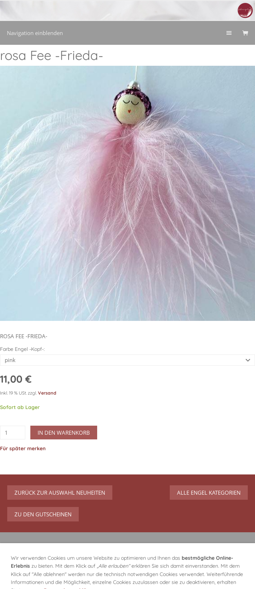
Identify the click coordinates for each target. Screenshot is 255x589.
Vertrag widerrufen (213, 551)
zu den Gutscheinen (43, 514)
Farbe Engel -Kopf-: (22, 349)
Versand (47, 393)
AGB (71, 576)
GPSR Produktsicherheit (36, 567)
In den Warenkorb (64, 432)
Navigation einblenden (35, 32)
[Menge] (12, 432)
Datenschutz (100, 576)
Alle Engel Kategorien (209, 492)
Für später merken (23, 448)
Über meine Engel (95, 567)
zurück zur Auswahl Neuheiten (59, 492)
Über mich (138, 567)
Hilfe (193, 567)
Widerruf (169, 567)
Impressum (136, 576)
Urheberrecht (174, 576)
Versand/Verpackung (33, 576)
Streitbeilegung (216, 576)
